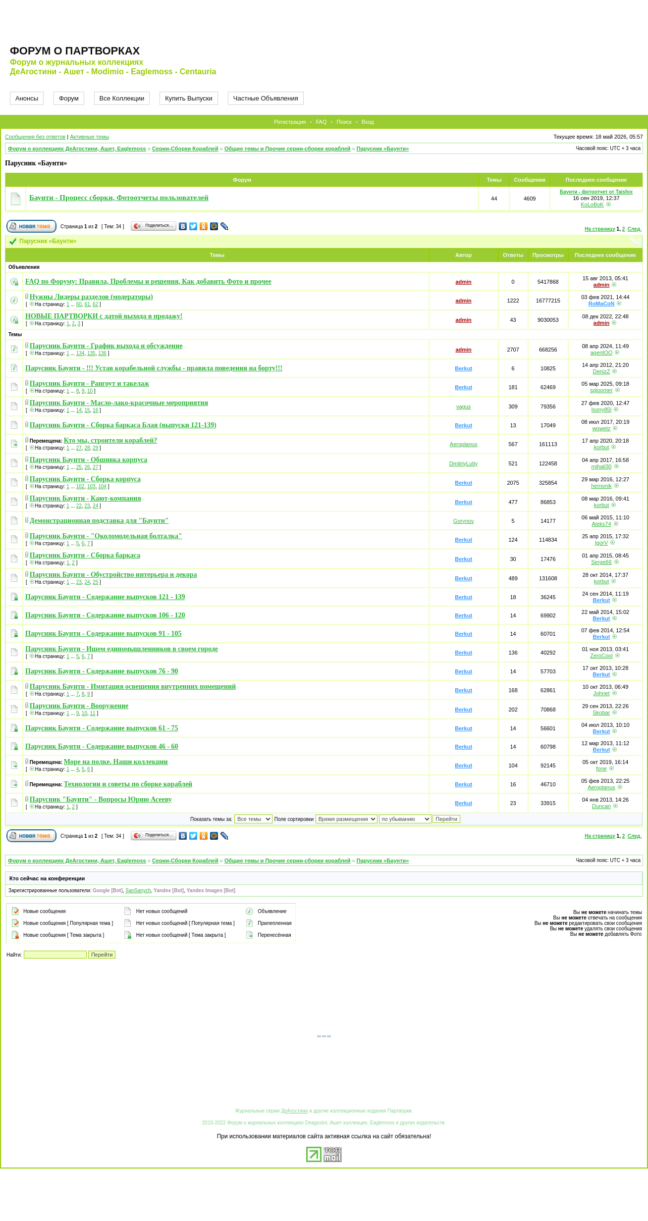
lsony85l (601, 409)
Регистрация (290, 122)
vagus (463, 406)
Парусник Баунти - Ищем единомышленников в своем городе (121, 649)
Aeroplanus (464, 444)
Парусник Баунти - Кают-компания (85, 498)
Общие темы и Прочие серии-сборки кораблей (287, 149)
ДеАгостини (294, 1111)
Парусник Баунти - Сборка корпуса (85, 479)
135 (91, 353)
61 (87, 304)
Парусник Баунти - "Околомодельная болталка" (106, 536)
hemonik (601, 486)
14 (79, 410)
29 (95, 448)
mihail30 (601, 466)
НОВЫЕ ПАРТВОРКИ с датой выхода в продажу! (103, 316)
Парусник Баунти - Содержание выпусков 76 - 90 (101, 671)
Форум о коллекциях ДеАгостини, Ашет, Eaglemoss (77, 149)
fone (601, 768)
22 (79, 506)
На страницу (600, 229)
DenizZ (601, 371)
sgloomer (601, 390)
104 (102, 486)
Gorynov (463, 521)
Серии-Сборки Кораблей (185, 149)
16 (95, 410)
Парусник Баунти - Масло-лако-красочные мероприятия (119, 403)
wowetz (602, 428)
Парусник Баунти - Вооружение (79, 706)
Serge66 (601, 562)
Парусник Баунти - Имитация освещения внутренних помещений (133, 686)
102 (80, 486)
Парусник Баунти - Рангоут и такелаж (89, 383)
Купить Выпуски (189, 98)
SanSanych (138, 890)
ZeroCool (601, 656)
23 (87, 506)
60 (79, 304)
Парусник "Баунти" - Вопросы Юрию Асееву (101, 799)
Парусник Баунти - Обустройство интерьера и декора (113, 574)
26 (87, 467)
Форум (69, 98)
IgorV (601, 543)
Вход (368, 122)
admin (463, 282)
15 (87, 410)
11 (93, 713)
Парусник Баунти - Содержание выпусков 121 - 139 (105, 597)
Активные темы (89, 137)
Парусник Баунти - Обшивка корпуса (89, 459)
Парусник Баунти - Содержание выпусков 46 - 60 (101, 746)
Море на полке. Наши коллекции (116, 761)
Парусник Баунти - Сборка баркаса (85, 555)
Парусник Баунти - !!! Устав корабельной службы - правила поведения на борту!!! (153, 368)
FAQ (321, 122)
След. (635, 229)
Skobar (601, 712)
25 (79, 467)
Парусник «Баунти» (383, 149)
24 (95, 506)
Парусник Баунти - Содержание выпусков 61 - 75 (101, 728)
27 (79, 448)
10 (90, 391)
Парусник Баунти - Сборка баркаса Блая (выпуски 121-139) (123, 425)
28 (87, 448)
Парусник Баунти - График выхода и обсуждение (106, 346)
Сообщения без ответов (35, 137)
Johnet (601, 693)
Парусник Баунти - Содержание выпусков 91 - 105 (103, 633)
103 (91, 486)
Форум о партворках (75, 51)
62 (95, 304)
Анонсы (26, 98)
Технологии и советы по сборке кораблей (128, 784)
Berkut (463, 368)
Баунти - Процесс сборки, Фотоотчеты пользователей (119, 198)
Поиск (343, 122)
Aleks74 (601, 524)
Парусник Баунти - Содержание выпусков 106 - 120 (105, 615)
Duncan (601, 806)
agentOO (602, 353)
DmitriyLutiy (463, 463)
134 (80, 353)
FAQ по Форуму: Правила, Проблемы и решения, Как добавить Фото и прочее (148, 281)
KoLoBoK (592, 204)
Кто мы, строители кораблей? (111, 440)
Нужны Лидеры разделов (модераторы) (91, 297)
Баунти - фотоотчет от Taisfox (596, 192)
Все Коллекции (122, 98)
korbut (601, 447)
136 (102, 353)
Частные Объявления (265, 98)
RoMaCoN (602, 303)
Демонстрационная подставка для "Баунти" (99, 520)
